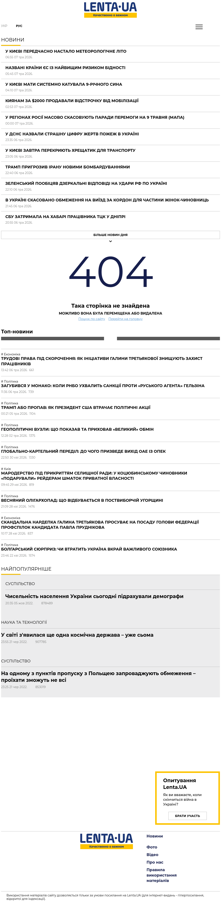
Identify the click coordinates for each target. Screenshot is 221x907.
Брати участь (187, 816)
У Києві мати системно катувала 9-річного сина (63, 84)
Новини (155, 836)
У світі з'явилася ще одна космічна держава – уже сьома (77, 635)
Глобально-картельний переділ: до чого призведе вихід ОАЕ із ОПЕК (83, 451)
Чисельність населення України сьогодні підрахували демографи (94, 596)
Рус (19, 26)
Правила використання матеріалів (162, 875)
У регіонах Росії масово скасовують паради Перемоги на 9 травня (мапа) (94, 117)
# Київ (6, 469)
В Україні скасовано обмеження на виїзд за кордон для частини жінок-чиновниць (107, 200)
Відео (152, 854)
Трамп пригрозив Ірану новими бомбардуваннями (67, 167)
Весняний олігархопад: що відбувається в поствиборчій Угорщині (82, 500)
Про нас (155, 862)
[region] (187, 731)
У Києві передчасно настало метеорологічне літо (65, 51)
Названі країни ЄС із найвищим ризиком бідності (65, 67)
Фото (152, 847)
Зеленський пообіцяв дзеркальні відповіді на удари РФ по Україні (86, 183)
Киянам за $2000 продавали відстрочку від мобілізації (72, 100)
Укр (4, 26)
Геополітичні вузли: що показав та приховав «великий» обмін (77, 429)
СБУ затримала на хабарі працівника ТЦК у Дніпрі (65, 216)
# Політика (9, 381)
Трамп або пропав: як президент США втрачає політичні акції (75, 407)
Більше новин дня (110, 235)
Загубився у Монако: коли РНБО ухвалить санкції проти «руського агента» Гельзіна (103, 385)
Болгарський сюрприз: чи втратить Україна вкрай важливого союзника (89, 549)
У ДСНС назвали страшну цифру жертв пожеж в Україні (72, 134)
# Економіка (10, 354)
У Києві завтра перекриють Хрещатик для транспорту (70, 150)
